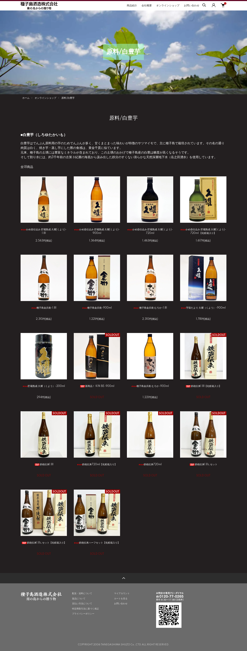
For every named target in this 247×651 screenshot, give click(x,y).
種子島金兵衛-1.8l (43, 308)
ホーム (26, 98)
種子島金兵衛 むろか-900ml (150, 386)
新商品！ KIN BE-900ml (97, 386)
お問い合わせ (191, 5)
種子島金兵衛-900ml (97, 308)
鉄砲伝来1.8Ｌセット (203, 464)
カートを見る (120, 598)
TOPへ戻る (123, 578)
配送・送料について (82, 593)
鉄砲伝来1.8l (43, 464)
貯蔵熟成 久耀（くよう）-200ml (44, 386)
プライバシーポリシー (83, 614)
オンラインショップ (167, 5)
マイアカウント (122, 593)
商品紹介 (132, 5)
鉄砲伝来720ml (150, 464)
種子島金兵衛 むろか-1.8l (150, 308)
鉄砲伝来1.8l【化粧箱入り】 (203, 386)
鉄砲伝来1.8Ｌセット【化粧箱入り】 (43, 542)
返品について (78, 598)
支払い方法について (82, 603)
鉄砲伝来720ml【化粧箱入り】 (97, 464)
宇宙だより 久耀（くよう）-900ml (203, 308)
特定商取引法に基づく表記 (85, 609)
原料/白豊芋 (68, 98)
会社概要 (147, 5)
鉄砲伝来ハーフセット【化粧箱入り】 (97, 542)
